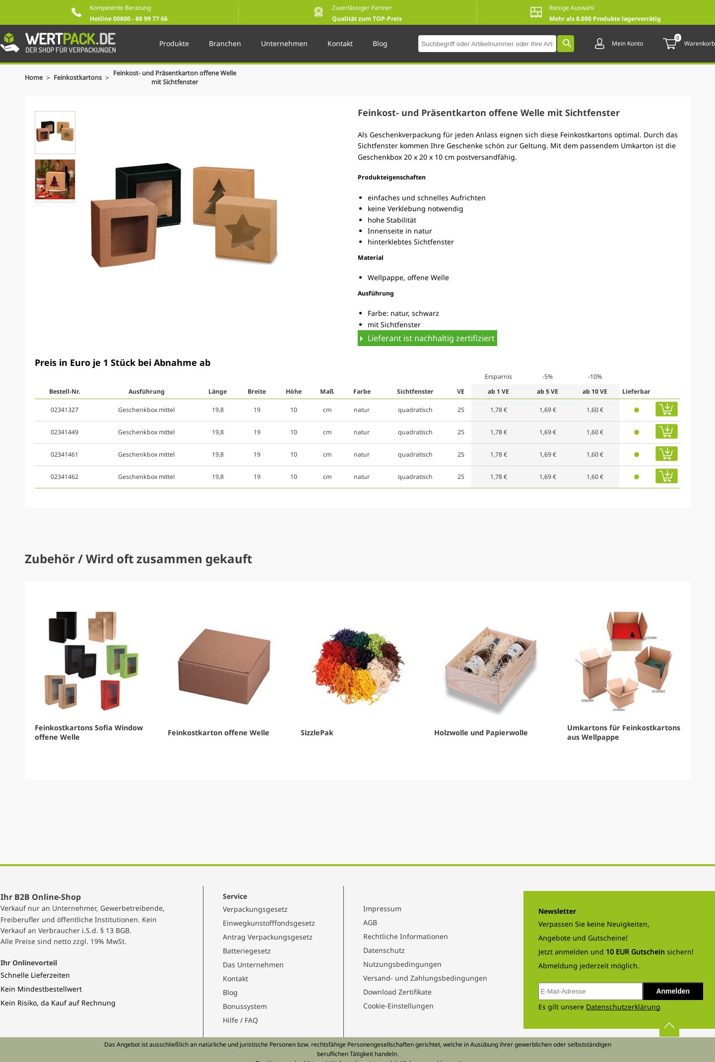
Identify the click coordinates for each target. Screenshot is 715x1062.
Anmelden (673, 991)
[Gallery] (357, 681)
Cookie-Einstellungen (398, 1005)
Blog (230, 992)
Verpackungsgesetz (255, 909)
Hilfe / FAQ (240, 1020)
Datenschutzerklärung (623, 1006)
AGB (370, 922)
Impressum (382, 908)
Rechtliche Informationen (405, 936)
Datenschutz (384, 950)
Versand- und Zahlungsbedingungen (425, 978)
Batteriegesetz (247, 950)
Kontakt (235, 978)
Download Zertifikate (397, 992)
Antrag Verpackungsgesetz (268, 937)
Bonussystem (245, 1006)
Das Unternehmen (253, 964)
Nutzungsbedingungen (402, 964)
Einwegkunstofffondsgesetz (269, 923)
